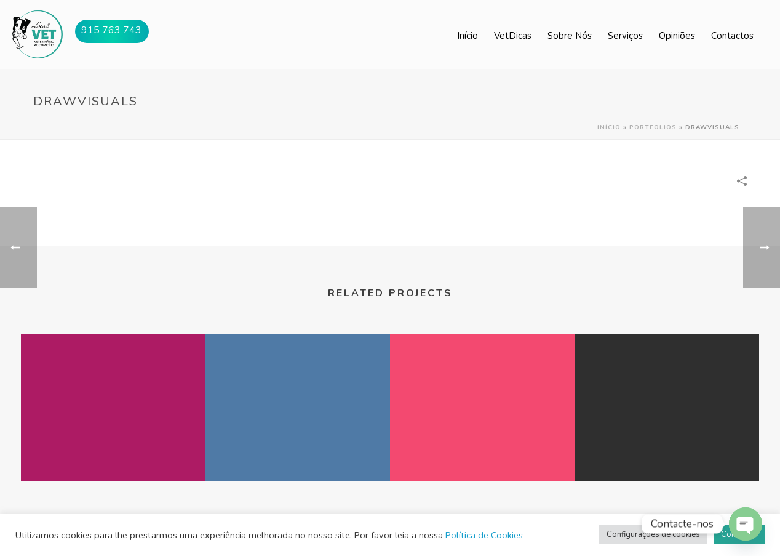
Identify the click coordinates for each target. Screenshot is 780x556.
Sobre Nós (569, 36)
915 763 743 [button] (111, 30)
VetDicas (512, 36)
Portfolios (653, 127)
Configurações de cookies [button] (653, 534)
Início (467, 36)
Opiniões (677, 36)
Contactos (732, 36)
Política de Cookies (484, 535)
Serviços (625, 36)
